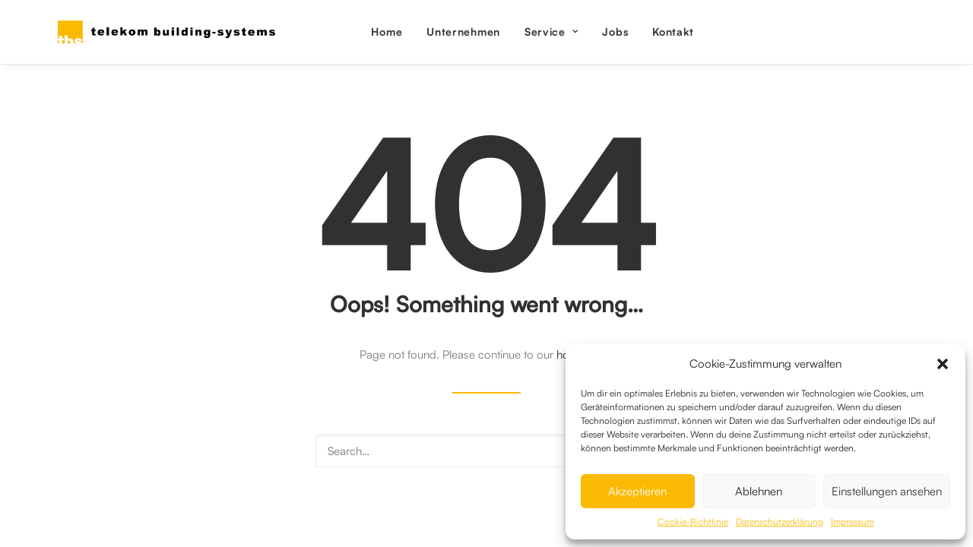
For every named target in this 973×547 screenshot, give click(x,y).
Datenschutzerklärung (779, 521)
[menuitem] (386, 32)
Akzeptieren (637, 491)
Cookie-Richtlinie (693, 521)
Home (386, 31)
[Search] (486, 451)
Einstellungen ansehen (887, 491)
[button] (942, 364)
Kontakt (673, 31)
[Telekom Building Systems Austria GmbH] (166, 32)
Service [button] (551, 31)
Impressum (852, 521)
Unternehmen (463, 31)
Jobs (615, 31)
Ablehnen (758, 491)
